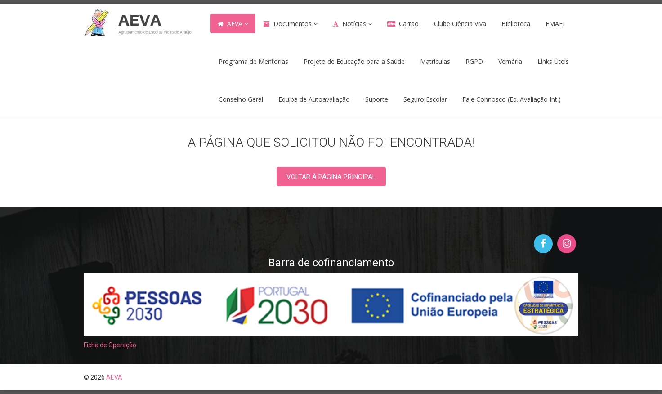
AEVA (234, 23)
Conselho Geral (241, 99)
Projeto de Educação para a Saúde (354, 61)
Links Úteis (553, 61)
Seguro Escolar (425, 99)
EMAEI (555, 23)
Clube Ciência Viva (460, 23)
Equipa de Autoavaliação (314, 99)
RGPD (474, 61)
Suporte (376, 99)
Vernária (510, 61)
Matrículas (435, 61)
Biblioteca (515, 23)
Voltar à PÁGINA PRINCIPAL (331, 177)
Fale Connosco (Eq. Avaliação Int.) (511, 99)
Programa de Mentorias (253, 61)
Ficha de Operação (110, 345)
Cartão (409, 23)
